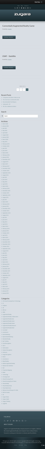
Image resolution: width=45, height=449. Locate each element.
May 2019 (5, 141)
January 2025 (6, 126)
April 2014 (5, 224)
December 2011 (6, 268)
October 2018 (6, 146)
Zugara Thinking (6, 401)
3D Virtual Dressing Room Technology (11, 301)
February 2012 (6, 264)
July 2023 (5, 128)
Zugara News (6, 397)
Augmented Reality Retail (8, 327)
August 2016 (5, 175)
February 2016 (6, 188)
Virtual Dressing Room (8, 379)
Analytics (5, 305)
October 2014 (6, 210)
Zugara (9, 29)
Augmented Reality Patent (9, 323)
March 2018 (5, 153)
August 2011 (5, 277)
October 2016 (6, 170)
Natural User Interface (8, 365)
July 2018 (5, 148)
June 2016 (5, 179)
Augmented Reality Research (9, 325)
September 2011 (6, 275)
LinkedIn (25, 8)
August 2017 (5, 161)
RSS (5, 421)
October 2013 (6, 233)
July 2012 (5, 253)
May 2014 (5, 222)
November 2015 (6, 190)
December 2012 (6, 242)
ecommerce (5, 332)
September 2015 (6, 195)
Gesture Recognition (7, 350)
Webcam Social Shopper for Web (10, 390)
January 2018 (6, 157)
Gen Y (4, 345)
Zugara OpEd (6, 399)
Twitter (8, 421)
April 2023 (5, 132)
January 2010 (6, 293)
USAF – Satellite (9, 56)
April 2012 (5, 259)
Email (14, 421)
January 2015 (6, 206)
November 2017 (6, 159)
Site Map (21, 445)
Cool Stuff (5, 330)
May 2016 (5, 181)
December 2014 (6, 208)
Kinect (4, 356)
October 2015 (6, 193)
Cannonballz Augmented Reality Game (18, 26)
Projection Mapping (7, 370)
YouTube (17, 421)
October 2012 (6, 246)
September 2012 (6, 248)
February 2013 (6, 239)
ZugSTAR (5, 403)
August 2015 (5, 197)
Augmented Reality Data (8, 319)
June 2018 (5, 150)
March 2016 (5, 186)
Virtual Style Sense (7, 388)
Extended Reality (6, 339)
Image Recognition (7, 354)
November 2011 (6, 271)
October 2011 (6, 273)
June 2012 (5, 255)
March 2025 (5, 124)
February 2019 (6, 144)
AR (3, 307)
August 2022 (5, 135)
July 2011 (5, 280)
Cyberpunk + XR (6, 104)
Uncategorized (6, 377)
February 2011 (6, 288)
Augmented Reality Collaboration (10, 316)
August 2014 (5, 215)
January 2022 (6, 137)
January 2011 (6, 291)
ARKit (4, 312)
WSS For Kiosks (6, 392)
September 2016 (6, 173)
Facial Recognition (7, 343)
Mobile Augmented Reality (9, 363)
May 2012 (5, 257)
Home (18, 5)
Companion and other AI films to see (11, 97)
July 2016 (5, 177)
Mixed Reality (6, 361)
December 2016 (6, 168)
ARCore (4, 310)
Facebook (11, 421)
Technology (5, 374)
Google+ (26, 421)
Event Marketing (6, 334)
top (43, 445)
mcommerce (6, 359)
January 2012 (6, 266)
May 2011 (5, 282)
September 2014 (6, 213)
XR (3, 394)
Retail (4, 372)
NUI (3, 368)
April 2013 (5, 235)
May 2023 (5, 130)
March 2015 (5, 202)
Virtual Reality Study (7, 385)
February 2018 (6, 155)
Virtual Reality (6, 383)
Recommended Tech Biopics (9, 102)
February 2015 (6, 204)
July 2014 (5, 217)
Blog (22, 5)
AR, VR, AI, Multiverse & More (9, 106)
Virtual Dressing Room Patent (9, 381)
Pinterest (27, 8)
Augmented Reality (7, 314)
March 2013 (5, 237)
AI (3, 303)
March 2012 (5, 262)
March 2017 (5, 164)
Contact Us (26, 5)
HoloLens (5, 352)
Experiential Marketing (8, 336)
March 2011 (5, 286)
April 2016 (5, 184)
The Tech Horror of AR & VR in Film (11, 99)
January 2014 (6, 231)
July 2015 (5, 199)
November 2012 (6, 244)
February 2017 (6, 166)
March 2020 (5, 139)
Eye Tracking (5, 341)
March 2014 (5, 226)
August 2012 (5, 251)
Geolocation (5, 348)
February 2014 (6, 228)
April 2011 (5, 284)
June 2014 (5, 219)
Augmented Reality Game (8, 321)
